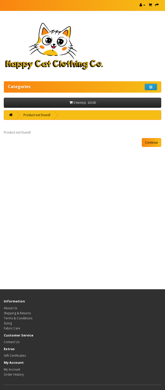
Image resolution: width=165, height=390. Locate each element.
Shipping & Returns (17, 313)
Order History (14, 374)
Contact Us (11, 342)
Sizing (8, 323)
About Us (10, 308)
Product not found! (36, 115)
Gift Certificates (15, 355)
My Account (12, 369)
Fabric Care (12, 328)
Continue (151, 142)
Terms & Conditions (18, 318)
